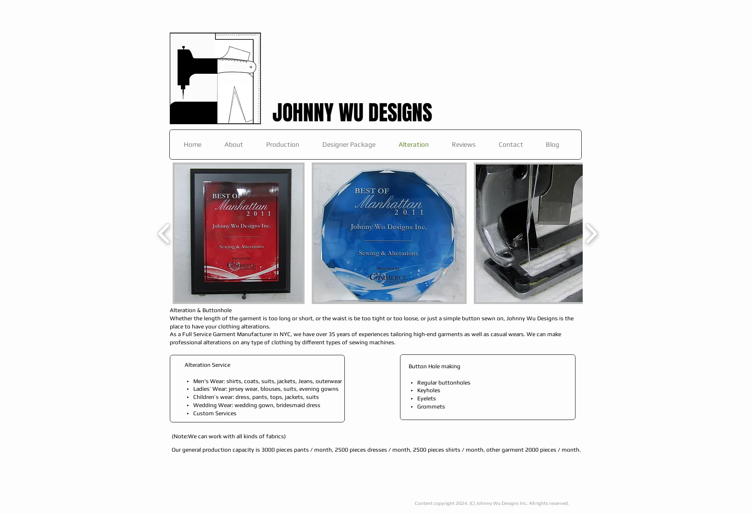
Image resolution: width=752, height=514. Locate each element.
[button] (239, 233)
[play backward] (164, 233)
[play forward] (591, 233)
